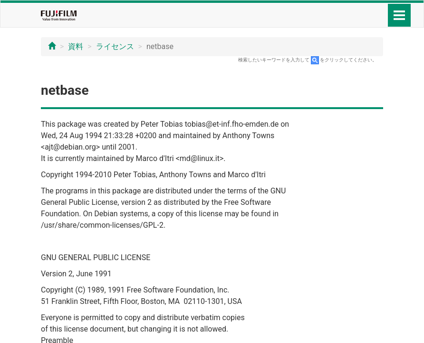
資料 (75, 46)
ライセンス (115, 46)
